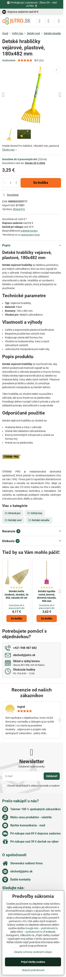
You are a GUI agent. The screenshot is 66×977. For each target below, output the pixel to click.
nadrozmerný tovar (30, 234)
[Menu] (58, 21)
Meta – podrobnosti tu (30, 931)
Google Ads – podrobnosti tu (41, 928)
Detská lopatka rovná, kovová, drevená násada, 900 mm (46, 596)
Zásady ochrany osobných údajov (33, 951)
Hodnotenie (8, 60)
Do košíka (40, 182)
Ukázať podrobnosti (33, 970)
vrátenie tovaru (29, 230)
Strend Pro (19, 209)
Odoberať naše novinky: (31, 766)
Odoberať (51, 776)
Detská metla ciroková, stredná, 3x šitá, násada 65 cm (16, 594)
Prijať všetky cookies (33, 961)
